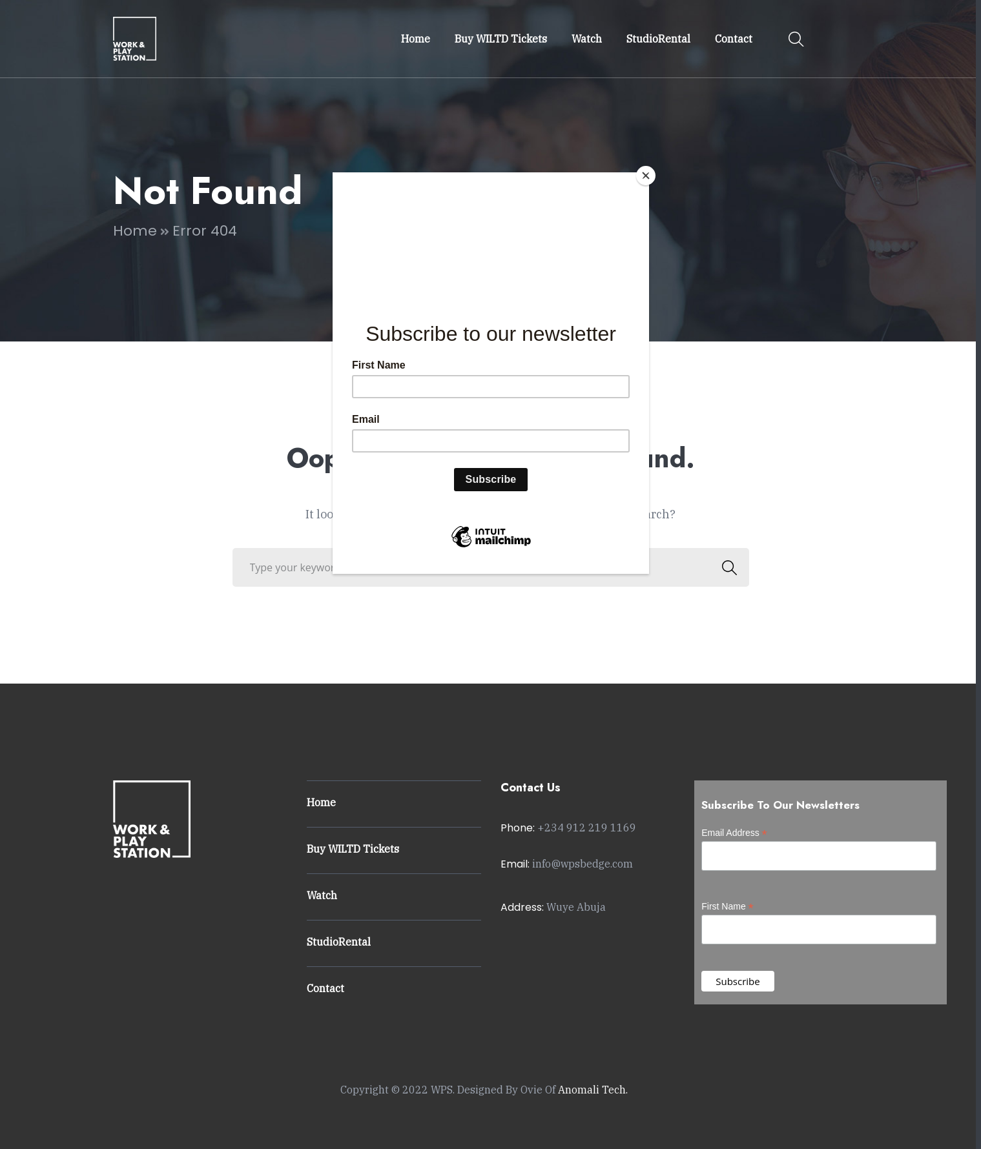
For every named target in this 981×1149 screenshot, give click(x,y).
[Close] (646, 175)
